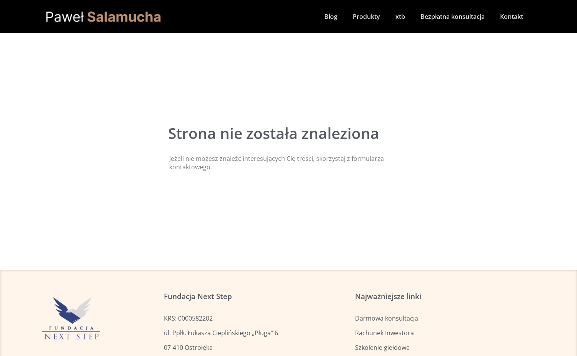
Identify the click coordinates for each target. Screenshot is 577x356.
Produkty (366, 16)
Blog (330, 16)
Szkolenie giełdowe (382, 347)
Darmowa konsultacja (386, 318)
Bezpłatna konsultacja (452, 16)
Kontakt (511, 16)
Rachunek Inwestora (384, 333)
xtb (400, 16)
